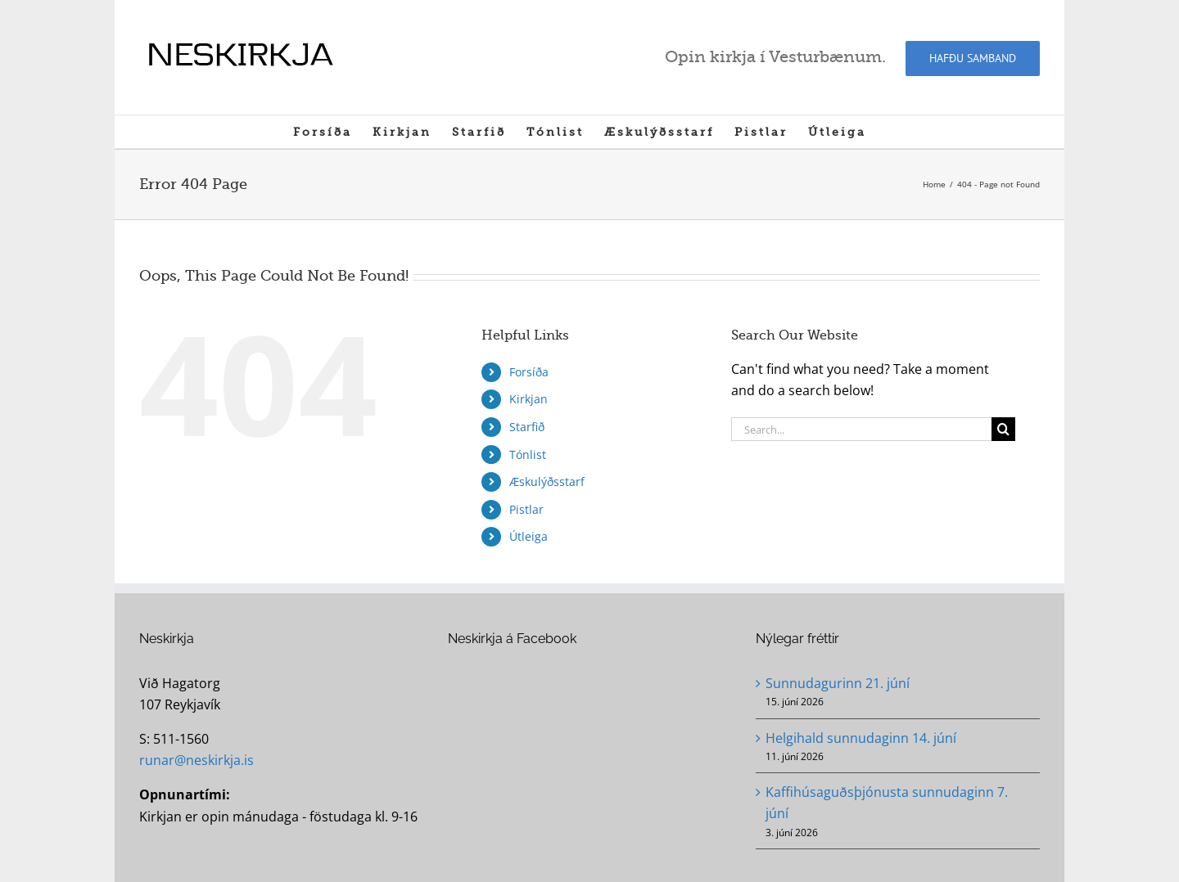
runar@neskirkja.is (196, 760)
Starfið (526, 426)
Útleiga (528, 536)
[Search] (1003, 429)
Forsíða (529, 372)
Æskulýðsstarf (547, 481)
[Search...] (861, 429)
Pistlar (526, 509)
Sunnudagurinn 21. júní (838, 683)
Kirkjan (528, 399)
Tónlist (527, 454)
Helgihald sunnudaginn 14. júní (861, 738)
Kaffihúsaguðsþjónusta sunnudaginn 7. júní (887, 802)
